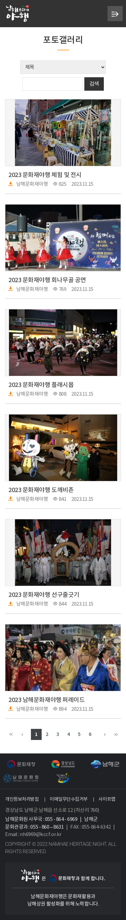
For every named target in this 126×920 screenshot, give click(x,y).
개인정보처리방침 (22, 799)
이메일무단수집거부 (69, 799)
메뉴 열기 (115, 14)
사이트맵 (106, 799)
